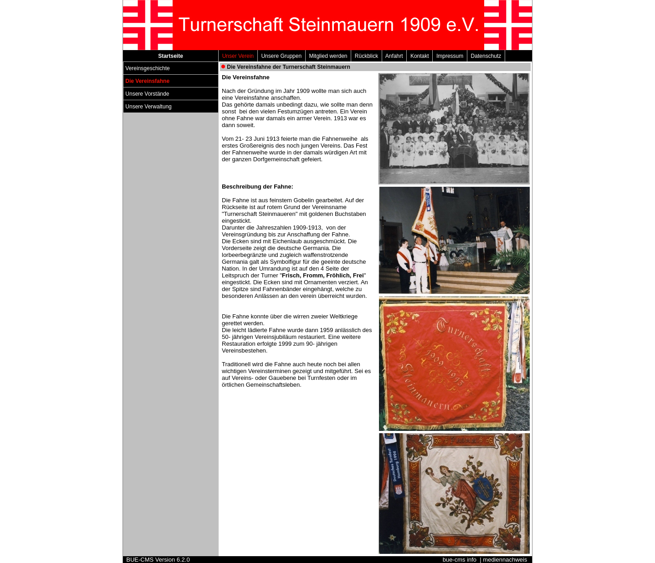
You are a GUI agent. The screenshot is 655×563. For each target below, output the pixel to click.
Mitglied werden (328, 56)
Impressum (449, 56)
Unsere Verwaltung (148, 106)
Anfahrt (394, 56)
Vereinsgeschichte (147, 68)
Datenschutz (486, 56)
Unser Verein (238, 56)
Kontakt (419, 56)
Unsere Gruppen (281, 56)
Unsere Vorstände (147, 94)
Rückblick (366, 56)
